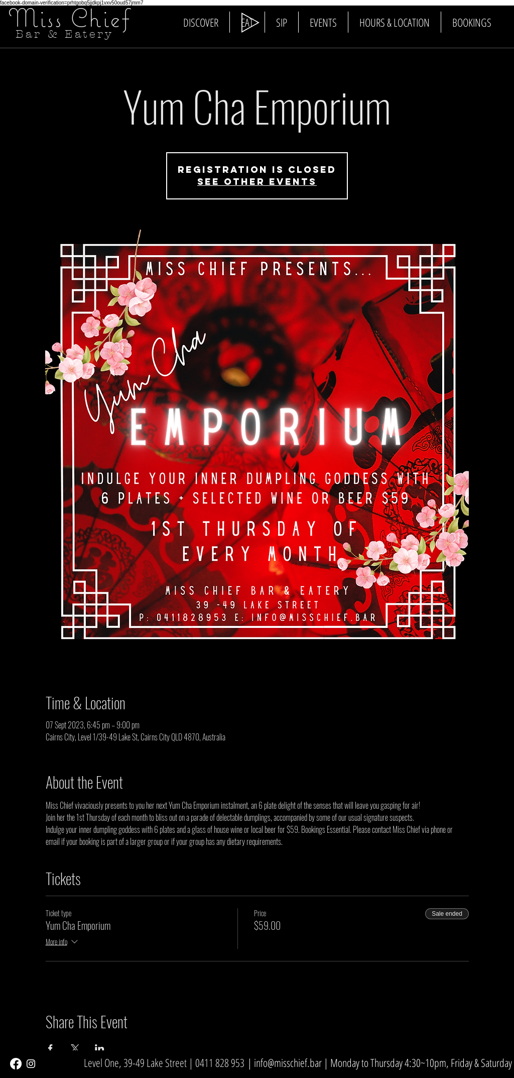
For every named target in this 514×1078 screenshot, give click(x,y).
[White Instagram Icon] (31, 1063)
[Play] (250, 23)
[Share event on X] (75, 1048)
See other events (257, 181)
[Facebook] (16, 1063)
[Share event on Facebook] (50, 1048)
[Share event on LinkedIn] (99, 1048)
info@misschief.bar (288, 1062)
